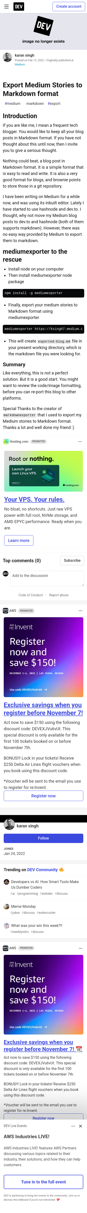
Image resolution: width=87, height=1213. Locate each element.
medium (12, 103)
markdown (34, 103)
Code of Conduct (31, 595)
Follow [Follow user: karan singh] (43, 838)
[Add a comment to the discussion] (47, 578)
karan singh (24, 55)
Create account (68, 6)
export (54, 103)
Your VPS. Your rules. (34, 499)
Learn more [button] (18, 540)
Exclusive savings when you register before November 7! (43, 709)
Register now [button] (43, 795)
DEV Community (42, 869)
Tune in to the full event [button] (43, 1181)
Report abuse (58, 595)
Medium (20, 64)
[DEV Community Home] (19, 6)
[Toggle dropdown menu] (80, 441)
